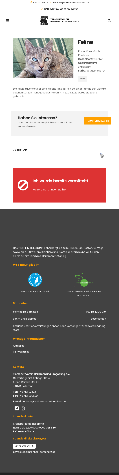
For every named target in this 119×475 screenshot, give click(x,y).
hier (64, 183)
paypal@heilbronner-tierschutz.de (34, 438)
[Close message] (104, 170)
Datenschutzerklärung (96, 465)
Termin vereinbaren (97, 120)
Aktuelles (18, 332)
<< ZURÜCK (20, 150)
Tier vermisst (21, 338)
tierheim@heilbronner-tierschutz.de (71, 2)
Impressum (101, 469)
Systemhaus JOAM (31, 467)
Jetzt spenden (24, 432)
